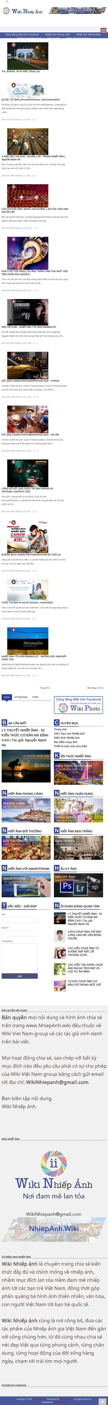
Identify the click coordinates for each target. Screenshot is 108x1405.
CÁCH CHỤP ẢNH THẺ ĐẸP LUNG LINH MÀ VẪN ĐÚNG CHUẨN (84, 935)
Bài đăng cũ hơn (95, 688)
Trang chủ (44, 688)
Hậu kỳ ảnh (53, 38)
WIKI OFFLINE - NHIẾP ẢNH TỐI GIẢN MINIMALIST (29, 327)
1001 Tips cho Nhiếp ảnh (69, 733)
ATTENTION (20, 697)
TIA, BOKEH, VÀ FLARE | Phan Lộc (21, 71)
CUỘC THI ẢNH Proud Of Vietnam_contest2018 (27, 602)
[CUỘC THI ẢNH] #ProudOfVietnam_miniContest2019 (31, 99)
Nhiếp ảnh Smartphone (78, 38)
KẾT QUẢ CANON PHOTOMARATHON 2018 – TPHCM (30, 381)
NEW (7, 697)
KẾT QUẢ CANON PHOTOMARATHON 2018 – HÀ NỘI (30, 434)
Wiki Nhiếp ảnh (39, 1399)
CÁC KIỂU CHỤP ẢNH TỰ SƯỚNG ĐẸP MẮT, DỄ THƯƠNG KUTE (83, 951)
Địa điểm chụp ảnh (65, 742)
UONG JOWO (60, 1402)
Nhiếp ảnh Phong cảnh (57, 34)
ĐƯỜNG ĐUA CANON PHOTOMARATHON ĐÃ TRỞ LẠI (31, 554)
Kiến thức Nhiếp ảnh (67, 737)
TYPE (35, 697)
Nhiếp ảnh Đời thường (88, 34)
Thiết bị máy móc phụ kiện (70, 746)
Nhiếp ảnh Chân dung (29, 38)
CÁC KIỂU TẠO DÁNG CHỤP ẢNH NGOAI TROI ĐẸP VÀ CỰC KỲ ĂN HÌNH (85, 968)
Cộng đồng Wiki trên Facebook (22, 34)
